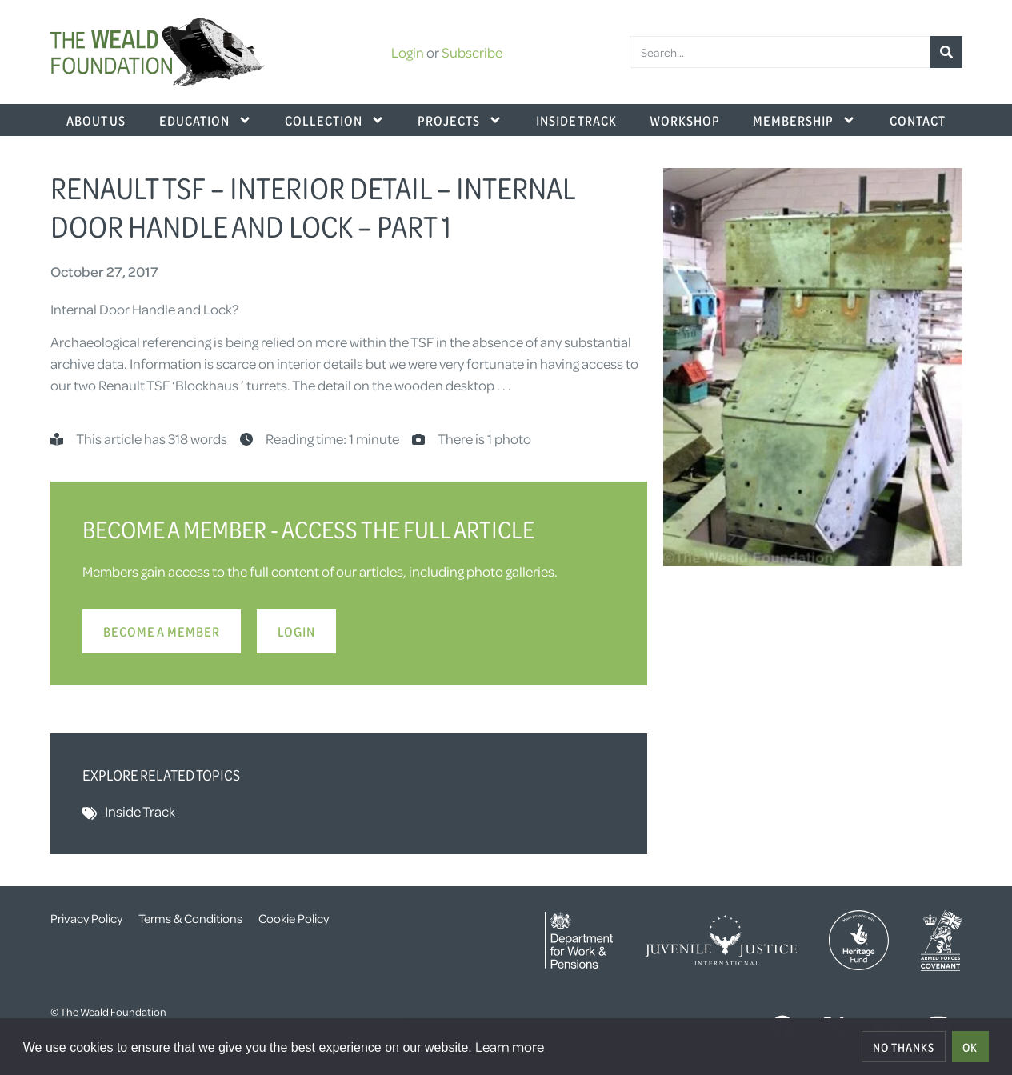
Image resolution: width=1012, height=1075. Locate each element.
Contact (918, 120)
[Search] (946, 52)
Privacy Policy (86, 918)
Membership (804, 120)
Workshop (685, 120)
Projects (460, 120)
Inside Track (576, 120)
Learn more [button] (509, 1046)
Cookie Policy (293, 918)
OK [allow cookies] (970, 1047)
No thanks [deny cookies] (903, 1047)
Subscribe (472, 52)
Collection (335, 120)
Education (205, 120)
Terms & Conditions (190, 918)
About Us (96, 120)
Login (407, 52)
